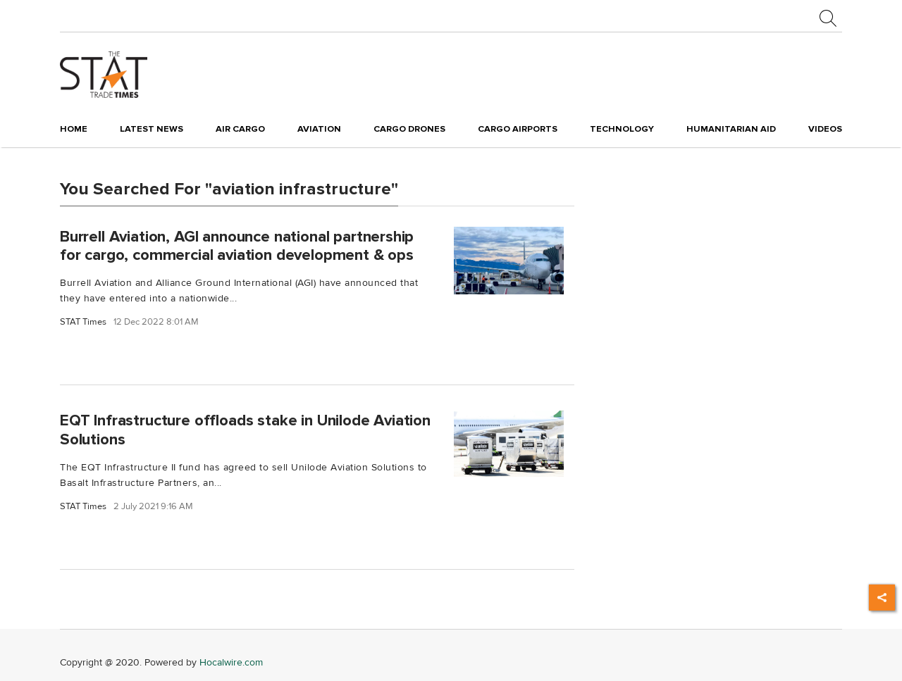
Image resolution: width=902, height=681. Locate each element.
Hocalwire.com (231, 662)
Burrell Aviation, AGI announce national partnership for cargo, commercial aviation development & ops (237, 245)
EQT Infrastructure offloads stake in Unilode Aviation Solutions (245, 430)
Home (73, 129)
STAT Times (83, 322)
